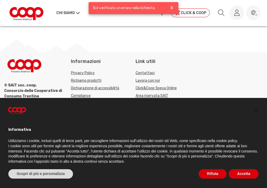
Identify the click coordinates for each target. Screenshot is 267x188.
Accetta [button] (243, 174)
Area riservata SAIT (152, 95)
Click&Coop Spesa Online (156, 88)
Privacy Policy (83, 73)
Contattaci (145, 73)
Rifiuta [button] (213, 174)
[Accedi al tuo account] (236, 12)
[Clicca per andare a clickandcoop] (190, 12)
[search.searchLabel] (221, 13)
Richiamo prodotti (86, 80)
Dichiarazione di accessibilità (95, 88)
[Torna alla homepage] (26, 12)
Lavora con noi (148, 80)
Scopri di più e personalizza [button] (41, 174)
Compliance (81, 95)
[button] (253, 12)
